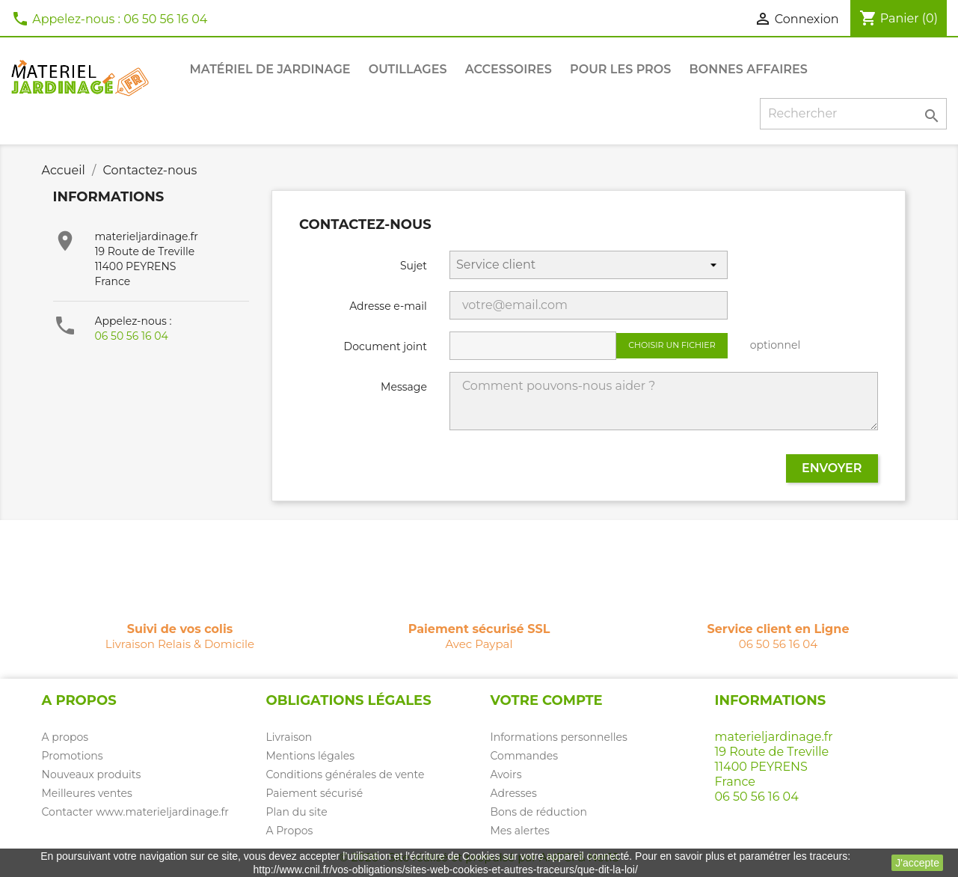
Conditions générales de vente (345, 774)
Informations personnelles (559, 737)
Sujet (413, 265)
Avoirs (506, 774)
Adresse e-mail (388, 306)
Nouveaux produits (91, 774)
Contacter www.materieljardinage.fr (135, 812)
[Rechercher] (853, 113)
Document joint (385, 346)
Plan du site (297, 812)
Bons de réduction (539, 812)
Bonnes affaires (749, 69)
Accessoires (508, 69)
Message (404, 387)
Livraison (289, 737)
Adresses (514, 793)
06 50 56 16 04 (131, 336)
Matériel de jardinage (270, 69)
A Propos (289, 830)
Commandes (525, 756)
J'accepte (917, 863)
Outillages (408, 69)
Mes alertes (520, 830)
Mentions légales (310, 756)
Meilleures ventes (87, 793)
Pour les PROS (620, 69)
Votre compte (547, 700)
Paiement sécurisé (314, 793)
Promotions (72, 756)
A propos (65, 737)
